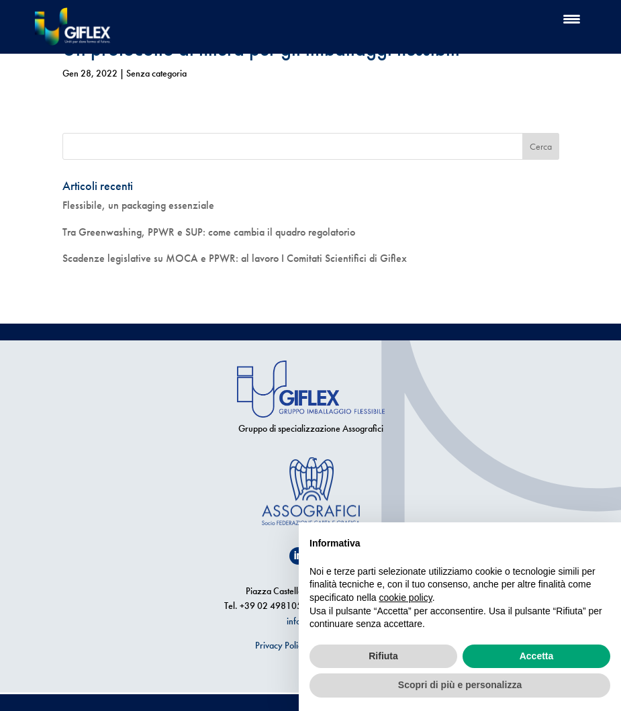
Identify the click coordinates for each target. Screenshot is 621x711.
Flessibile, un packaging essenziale (138, 205)
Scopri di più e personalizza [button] (460, 684)
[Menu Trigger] (571, 18)
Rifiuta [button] (383, 656)
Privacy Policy (281, 645)
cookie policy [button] (405, 597)
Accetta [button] (537, 656)
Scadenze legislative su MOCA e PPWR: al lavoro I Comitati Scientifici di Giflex (234, 258)
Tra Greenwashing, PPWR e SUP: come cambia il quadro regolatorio (208, 232)
